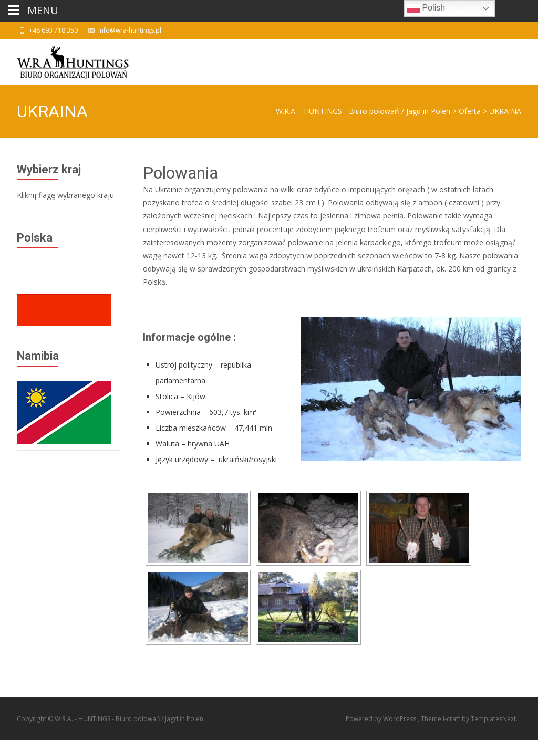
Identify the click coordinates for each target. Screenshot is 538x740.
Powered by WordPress (382, 718)
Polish (426, 8)
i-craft (452, 718)
